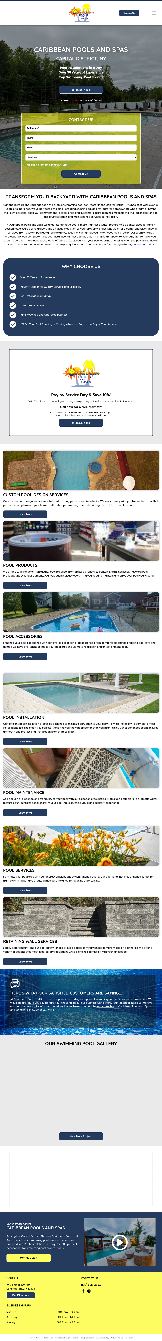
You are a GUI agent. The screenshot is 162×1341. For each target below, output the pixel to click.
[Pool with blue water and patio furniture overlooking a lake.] (22, 1104)
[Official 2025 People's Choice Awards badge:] (33, 1200)
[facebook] (83, 1296)
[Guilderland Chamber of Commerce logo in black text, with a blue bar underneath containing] (129, 1181)
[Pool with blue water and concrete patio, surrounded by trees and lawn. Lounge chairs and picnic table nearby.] (100, 1065)
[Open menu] (154, 13)
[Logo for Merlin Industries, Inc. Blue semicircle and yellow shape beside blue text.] (81, 1161)
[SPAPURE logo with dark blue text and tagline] (81, 1181)
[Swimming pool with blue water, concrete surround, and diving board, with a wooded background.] (22, 1065)
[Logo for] (33, 1181)
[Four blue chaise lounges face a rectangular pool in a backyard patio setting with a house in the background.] (100, 1104)
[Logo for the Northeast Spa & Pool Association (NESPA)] (81, 1200)
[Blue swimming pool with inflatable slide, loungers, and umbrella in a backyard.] (61, 1113)
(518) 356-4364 (91, 1289)
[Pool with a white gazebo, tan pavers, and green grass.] (139, 1113)
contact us (139, 244)
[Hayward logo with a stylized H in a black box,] (129, 1161)
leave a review (105, 1006)
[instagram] (89, 1296)
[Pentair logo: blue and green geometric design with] (33, 1161)
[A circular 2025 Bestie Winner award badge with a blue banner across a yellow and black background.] (129, 1200)
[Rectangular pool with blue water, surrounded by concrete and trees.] (61, 1075)
